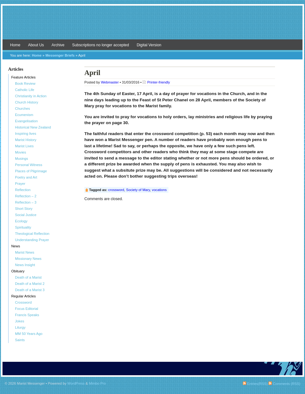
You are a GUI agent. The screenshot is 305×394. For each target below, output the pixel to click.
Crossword (23, 302)
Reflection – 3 (25, 202)
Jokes (19, 321)
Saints (20, 340)
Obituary (17, 271)
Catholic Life (24, 90)
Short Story (23, 208)
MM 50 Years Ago (28, 334)
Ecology (21, 221)
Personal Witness (28, 165)
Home (15, 45)
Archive (58, 45)
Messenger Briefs (59, 55)
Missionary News (28, 258)
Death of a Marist (28, 277)
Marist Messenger (152, 26)
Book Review (25, 83)
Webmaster (110, 82)
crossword (116, 190)
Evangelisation (26, 121)
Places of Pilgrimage (31, 171)
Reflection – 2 (25, 196)
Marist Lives (24, 146)
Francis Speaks (27, 315)
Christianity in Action (31, 96)
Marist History (25, 140)
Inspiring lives (25, 133)
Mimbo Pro (97, 383)
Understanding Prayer (32, 240)
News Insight (25, 265)
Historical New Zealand (33, 127)
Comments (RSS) (284, 384)
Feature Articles (23, 77)
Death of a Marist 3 (30, 290)
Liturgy (20, 327)
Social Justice (25, 215)
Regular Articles (23, 296)
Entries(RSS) (255, 384)
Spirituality (23, 227)
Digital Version (149, 45)
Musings (21, 158)
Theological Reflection (32, 233)
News (15, 246)
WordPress (76, 383)
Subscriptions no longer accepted (100, 45)
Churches (22, 108)
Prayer (20, 183)
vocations (159, 190)
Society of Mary (138, 190)
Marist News (24, 252)
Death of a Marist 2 (30, 283)
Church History (26, 102)
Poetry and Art (26, 177)
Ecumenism (24, 115)
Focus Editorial (26, 309)
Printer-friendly (158, 82)
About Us (36, 45)
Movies (20, 152)
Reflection (23, 190)
